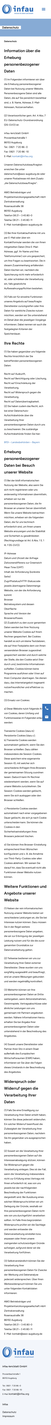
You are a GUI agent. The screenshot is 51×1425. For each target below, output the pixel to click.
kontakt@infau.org (22, 156)
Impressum (8, 1416)
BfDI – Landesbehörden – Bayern (22, 442)
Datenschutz (9, 1412)
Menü (44, 9)
